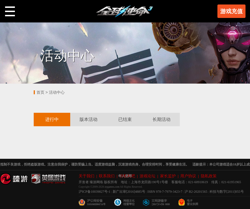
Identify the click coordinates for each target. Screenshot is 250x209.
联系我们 (107, 176)
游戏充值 (231, 11)
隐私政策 (209, 176)
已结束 (125, 119)
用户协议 (188, 176)
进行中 (52, 119)
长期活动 (162, 119)
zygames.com (112, 187)
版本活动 (88, 119)
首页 (40, 92)
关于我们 (86, 176)
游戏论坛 (147, 176)
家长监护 (168, 176)
